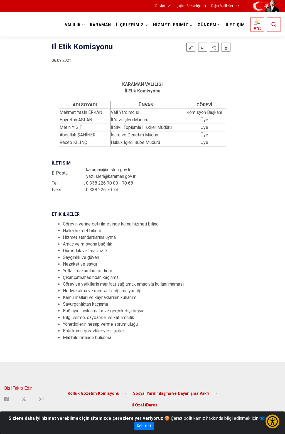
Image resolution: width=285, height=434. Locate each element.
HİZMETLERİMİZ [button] (170, 25)
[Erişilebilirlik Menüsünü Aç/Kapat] (272, 421)
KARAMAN (100, 25)
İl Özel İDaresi (145, 405)
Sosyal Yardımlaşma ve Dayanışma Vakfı (171, 393)
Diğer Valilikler (222, 6)
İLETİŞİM (235, 25)
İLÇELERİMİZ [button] (130, 25)
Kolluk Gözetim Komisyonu (93, 393)
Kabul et (144, 426)
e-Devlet (159, 6)
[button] (214, 47)
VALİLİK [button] (73, 25)
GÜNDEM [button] (207, 25)
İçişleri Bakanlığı (188, 6)
